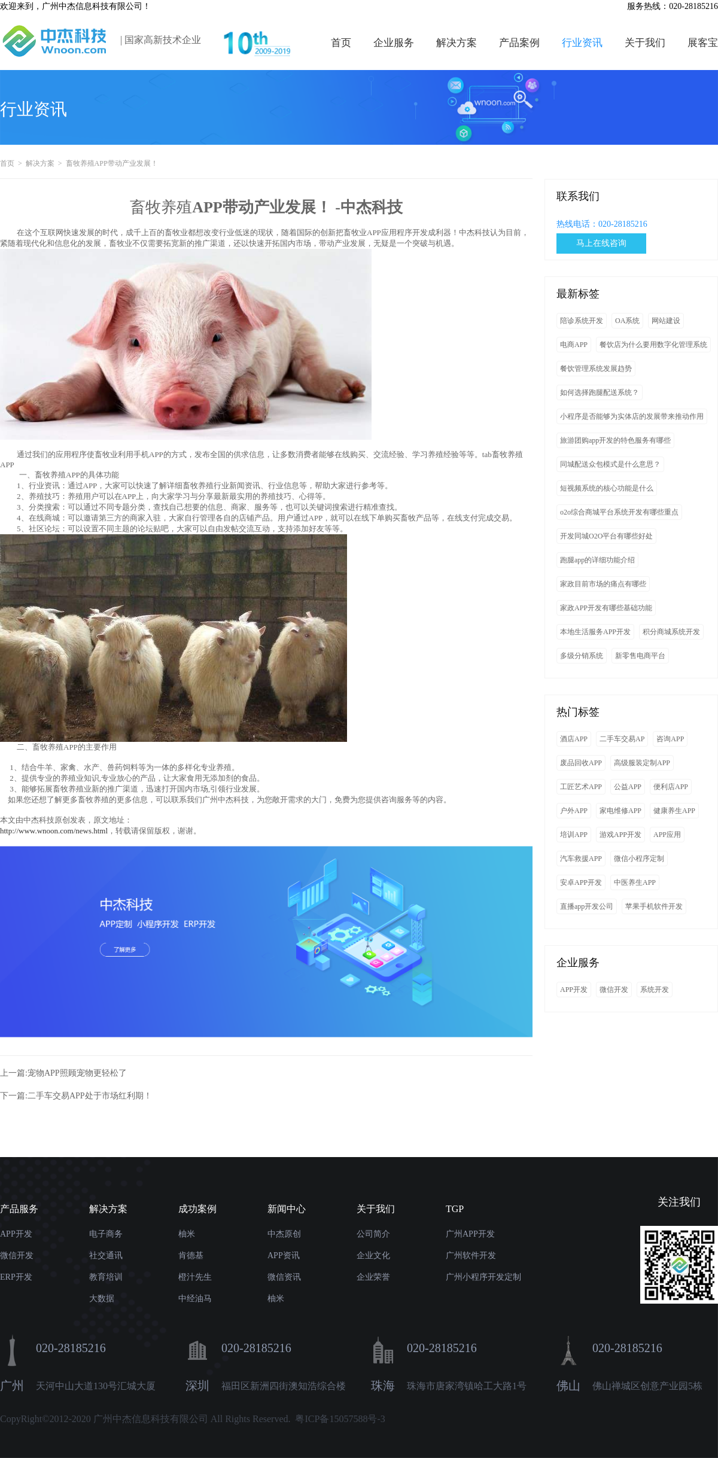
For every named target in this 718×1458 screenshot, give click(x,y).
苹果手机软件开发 (654, 906)
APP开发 (574, 989)
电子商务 (106, 1233)
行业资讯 (582, 42)
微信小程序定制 (639, 858)
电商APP (574, 344)
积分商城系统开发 (671, 632)
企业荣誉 (373, 1277)
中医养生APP (635, 882)
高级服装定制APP (642, 763)
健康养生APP (674, 810)
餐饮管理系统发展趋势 (596, 368)
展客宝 (702, 42)
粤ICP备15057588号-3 (340, 1419)
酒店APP (574, 739)
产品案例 (519, 42)
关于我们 (645, 42)
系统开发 (654, 989)
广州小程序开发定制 (483, 1277)
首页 (341, 42)
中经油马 (195, 1298)
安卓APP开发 (581, 882)
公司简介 (373, 1233)
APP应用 (667, 834)
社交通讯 (106, 1255)
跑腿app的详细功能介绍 (597, 560)
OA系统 (627, 320)
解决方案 (456, 42)
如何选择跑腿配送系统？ (599, 392)
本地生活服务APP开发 (595, 632)
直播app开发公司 (586, 906)
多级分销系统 (581, 656)
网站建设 (666, 320)
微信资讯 (284, 1277)
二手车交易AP (622, 739)
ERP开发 (16, 1277)
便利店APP (670, 787)
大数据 (101, 1298)
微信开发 (614, 989)
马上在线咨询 (601, 243)
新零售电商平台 (640, 656)
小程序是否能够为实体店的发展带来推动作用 (632, 416)
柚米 (186, 1233)
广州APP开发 (470, 1233)
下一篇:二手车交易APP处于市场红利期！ (76, 1095)
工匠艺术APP (581, 787)
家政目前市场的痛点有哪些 (603, 584)
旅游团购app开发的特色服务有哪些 (615, 440)
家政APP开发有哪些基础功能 (606, 608)
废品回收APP (581, 763)
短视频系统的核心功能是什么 (606, 488)
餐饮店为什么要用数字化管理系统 (653, 344)
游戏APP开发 (620, 834)
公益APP (627, 787)
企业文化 (373, 1255)
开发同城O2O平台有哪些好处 (606, 536)
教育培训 (106, 1277)
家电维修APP (620, 810)
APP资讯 (283, 1255)
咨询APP (670, 739)
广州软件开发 (471, 1255)
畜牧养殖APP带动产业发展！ (113, 163)
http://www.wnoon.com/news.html (54, 830)
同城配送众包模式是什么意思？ (610, 464)
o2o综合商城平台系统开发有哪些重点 (619, 512)
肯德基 (190, 1255)
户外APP (574, 810)
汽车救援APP (581, 858)
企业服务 (393, 42)
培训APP (574, 834)
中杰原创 (284, 1233)
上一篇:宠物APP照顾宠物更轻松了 (63, 1073)
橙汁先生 (195, 1277)
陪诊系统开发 (581, 320)
